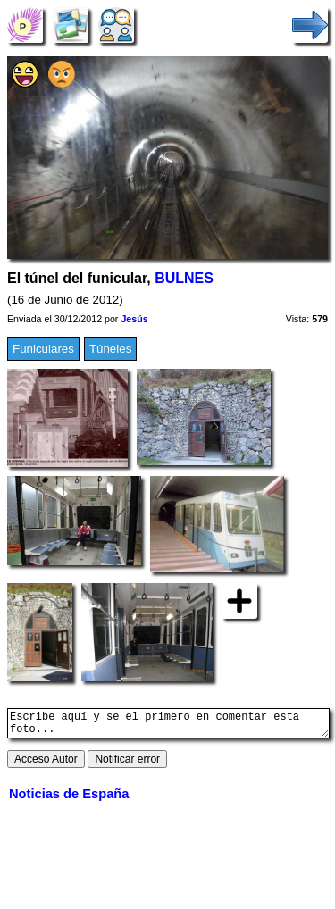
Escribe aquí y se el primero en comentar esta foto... (168, 726)
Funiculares (43, 348)
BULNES (184, 278)
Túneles (110, 348)
